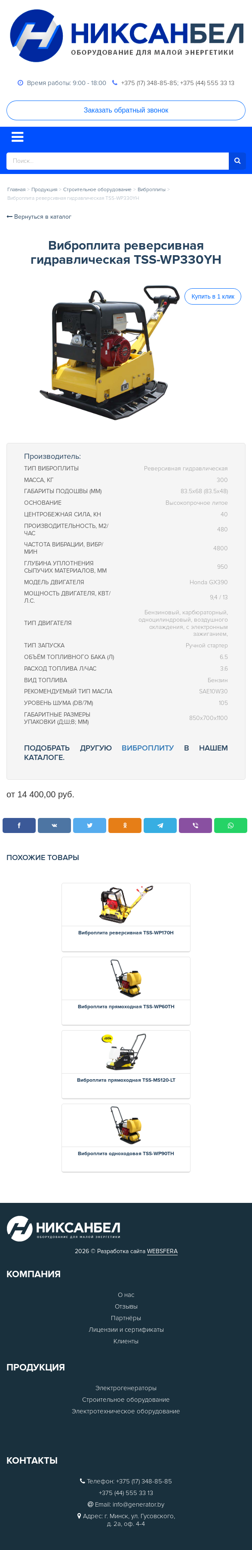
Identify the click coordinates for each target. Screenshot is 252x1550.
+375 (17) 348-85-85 (149, 83)
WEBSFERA (162, 1251)
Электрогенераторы (126, 1388)
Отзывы (126, 1306)
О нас (126, 1295)
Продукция (35, 1367)
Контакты (32, 1461)
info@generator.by (138, 1504)
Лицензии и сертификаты (126, 1329)
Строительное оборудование (126, 1400)
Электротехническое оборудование (126, 1411)
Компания (33, 1274)
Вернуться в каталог (38, 216)
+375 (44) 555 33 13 (207, 83)
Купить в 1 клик (212, 296)
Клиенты (126, 1341)
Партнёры (126, 1318)
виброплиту (148, 748)
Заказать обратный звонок (126, 110)
